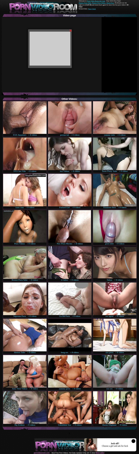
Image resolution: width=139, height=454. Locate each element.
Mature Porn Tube (85, 3)
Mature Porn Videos (99, 3)
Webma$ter (100, 453)
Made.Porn (110, 3)
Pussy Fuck (92, 9)
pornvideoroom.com (42, 453)
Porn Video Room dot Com (96, 1)
